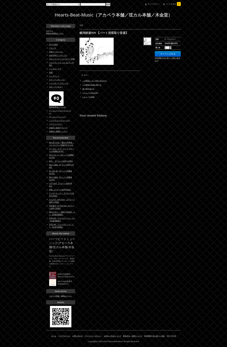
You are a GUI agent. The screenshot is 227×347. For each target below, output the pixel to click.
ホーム (53, 336)
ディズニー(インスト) (57, 117)
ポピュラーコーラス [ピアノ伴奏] (62, 59)
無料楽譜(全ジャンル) (57, 107)
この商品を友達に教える (91, 85)
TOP (81, 25)
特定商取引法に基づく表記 (154, 336)
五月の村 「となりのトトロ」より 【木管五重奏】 (61, 225)
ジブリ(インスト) (55, 124)
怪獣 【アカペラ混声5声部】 (60, 189)
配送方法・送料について (132, 336)
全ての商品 (53, 44)
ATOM (173, 336)
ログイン (49, 31)
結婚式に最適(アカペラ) (58, 128)
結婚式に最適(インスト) (58, 131)
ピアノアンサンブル (57, 79)
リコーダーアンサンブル (58, 83)
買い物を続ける (88, 89)
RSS (168, 336)
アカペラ (52, 48)
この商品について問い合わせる (94, 80)
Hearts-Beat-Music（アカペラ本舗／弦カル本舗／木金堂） (113, 15)
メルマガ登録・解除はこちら (60, 296)
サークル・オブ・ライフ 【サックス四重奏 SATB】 (61, 150)
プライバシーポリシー (93, 336)
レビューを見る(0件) (90, 93)
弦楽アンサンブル (56, 52)
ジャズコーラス (55, 69)
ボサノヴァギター (56, 87)
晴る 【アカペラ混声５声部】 (61, 161)
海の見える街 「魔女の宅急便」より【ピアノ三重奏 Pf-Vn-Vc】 (61, 143)
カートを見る (173, 4)
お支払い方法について (112, 336)
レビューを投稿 (88, 97)
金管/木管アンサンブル (58, 55)
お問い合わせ (77, 336)
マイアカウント (154, 4)
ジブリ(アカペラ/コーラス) (59, 120)
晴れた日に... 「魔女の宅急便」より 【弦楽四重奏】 (62, 213)
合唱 (51, 72)
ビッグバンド (54, 76)
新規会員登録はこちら (55, 33)
